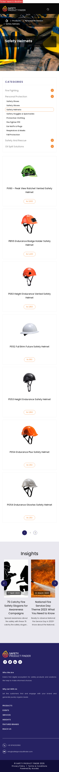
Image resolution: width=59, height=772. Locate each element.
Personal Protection (34, 20)
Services (7, 715)
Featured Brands (11, 724)
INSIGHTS (7, 719)
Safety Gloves (13, 105)
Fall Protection (13, 134)
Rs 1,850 (29, 307)
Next (55, 583)
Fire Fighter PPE (13, 122)
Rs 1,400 (29, 254)
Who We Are (8, 672)
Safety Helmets (14, 109)
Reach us (7, 729)
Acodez (35, 768)
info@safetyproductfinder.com (20, 752)
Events (6, 710)
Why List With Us (10, 689)
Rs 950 (29, 359)
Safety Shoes (13, 101)
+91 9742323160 (14, 745)
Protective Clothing (16, 118)
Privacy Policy (18, 766)
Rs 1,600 (29, 201)
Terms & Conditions (37, 766)
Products (7, 705)
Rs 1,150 (29, 465)
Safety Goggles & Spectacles (20, 113)
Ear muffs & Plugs (14, 126)
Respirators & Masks (16, 130)
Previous (4, 583)
